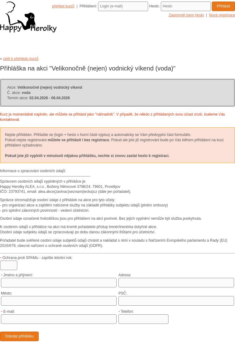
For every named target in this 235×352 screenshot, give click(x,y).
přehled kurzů (63, 6)
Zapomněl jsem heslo (186, 15)
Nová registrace (222, 15)
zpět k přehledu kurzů (21, 59)
